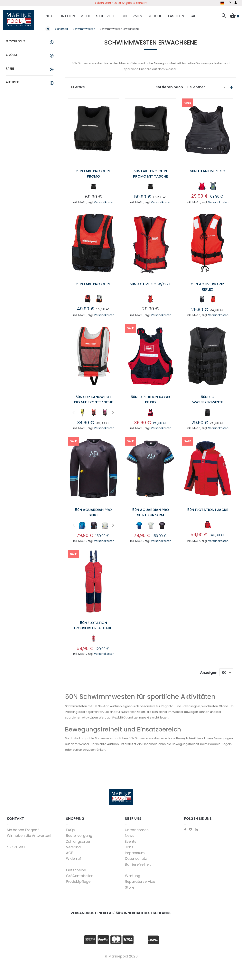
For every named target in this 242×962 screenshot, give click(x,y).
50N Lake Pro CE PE (93, 284)
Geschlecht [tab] (15, 41)
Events (130, 841)
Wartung (132, 875)
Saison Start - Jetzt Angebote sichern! (121, 3)
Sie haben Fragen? (23, 829)
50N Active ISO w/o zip (150, 284)
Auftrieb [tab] (12, 82)
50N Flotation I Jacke (207, 509)
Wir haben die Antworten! (29, 835)
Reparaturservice (140, 881)
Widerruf (73, 858)
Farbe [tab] (10, 69)
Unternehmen (137, 829)
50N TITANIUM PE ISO (207, 171)
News (129, 835)
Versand (73, 847)
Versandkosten (104, 202)
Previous (73, 412)
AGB (69, 852)
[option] (93, 187)
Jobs (129, 847)
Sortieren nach (169, 87)
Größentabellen (79, 875)
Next (113, 412)
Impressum (135, 852)
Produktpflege (78, 881)
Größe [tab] (12, 55)
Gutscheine (76, 870)
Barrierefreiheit (138, 864)
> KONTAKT (16, 847)
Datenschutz (136, 858)
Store (129, 887)
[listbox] (93, 187)
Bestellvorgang (79, 835)
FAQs (70, 829)
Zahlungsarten (78, 841)
